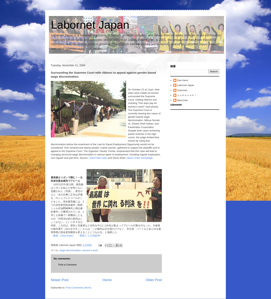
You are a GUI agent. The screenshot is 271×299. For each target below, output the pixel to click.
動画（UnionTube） (64, 235)
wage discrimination (70, 250)
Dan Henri (182, 80)
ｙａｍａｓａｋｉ (187, 95)
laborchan (182, 100)
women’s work (90, 250)
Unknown (182, 90)
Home (107, 280)
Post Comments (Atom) (78, 287)
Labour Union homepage (139, 157)
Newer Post (60, 280)
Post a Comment (67, 264)
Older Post (154, 280)
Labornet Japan (90, 24)
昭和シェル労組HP (90, 235)
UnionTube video (98, 157)
